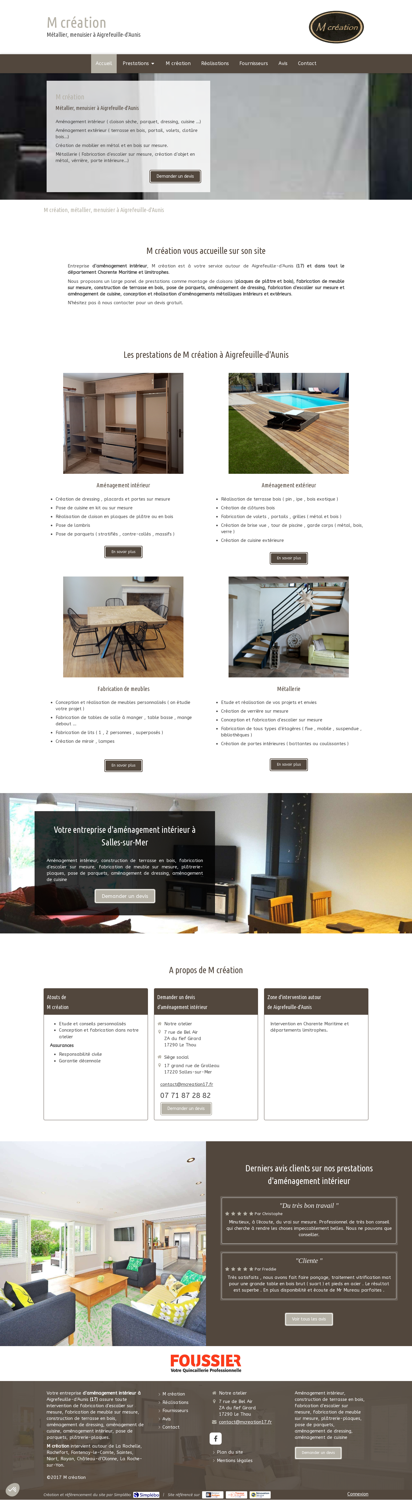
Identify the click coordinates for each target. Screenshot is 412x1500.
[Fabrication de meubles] (123, 627)
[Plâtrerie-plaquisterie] (289, 627)
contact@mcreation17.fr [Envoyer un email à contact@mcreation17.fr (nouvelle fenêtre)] (186, 1084)
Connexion (357, 1494)
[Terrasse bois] (289, 423)
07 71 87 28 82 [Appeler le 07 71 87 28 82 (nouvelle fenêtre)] (185, 1095)
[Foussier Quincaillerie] (206, 1364)
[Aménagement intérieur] (123, 423)
